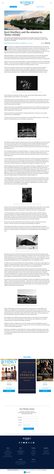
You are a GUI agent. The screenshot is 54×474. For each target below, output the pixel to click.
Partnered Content (21, 451)
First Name (20, 417)
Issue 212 (9, 383)
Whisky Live (33, 461)
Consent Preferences (8, 456)
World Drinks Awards (21, 461)
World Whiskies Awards (20, 462)
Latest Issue (46, 450)
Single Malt (33, 452)
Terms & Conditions (8, 452)
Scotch (33, 455)
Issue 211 (45, 383)
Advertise (8, 451)
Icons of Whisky (20, 464)
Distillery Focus (8, 43)
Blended (33, 451)
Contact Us (7, 450)
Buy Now (9, 390)
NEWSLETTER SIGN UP (40, 6)
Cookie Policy (8, 455)
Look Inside (9, 388)
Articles (20, 450)
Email (21, 422)
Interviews (20, 452)
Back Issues (46, 451)
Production (20, 453)
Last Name (20, 419)
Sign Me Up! (28, 428)
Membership (46, 452)
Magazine (27, 357)
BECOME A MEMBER (13, 6)
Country (19, 424)
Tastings (33, 450)
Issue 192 (21, 43)
